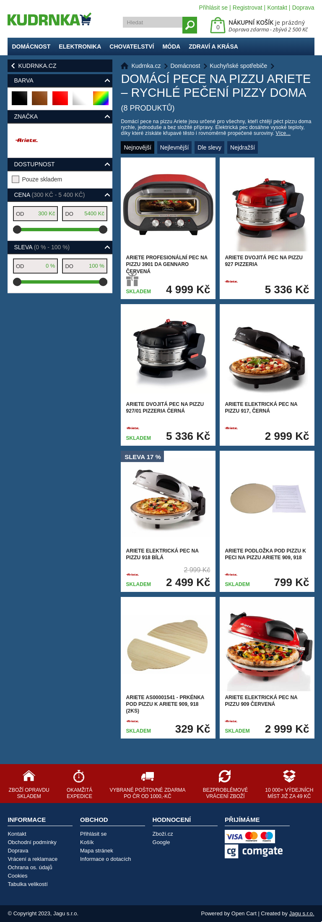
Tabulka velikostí (27, 884)
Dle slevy (209, 147)
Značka (26, 116)
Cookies (17, 876)
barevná (101, 101)
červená (60, 101)
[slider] (17, 229)
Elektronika (80, 46)
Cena (49, 194)
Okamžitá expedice (79, 793)
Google (161, 842)
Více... (283, 133)
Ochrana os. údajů (30, 867)
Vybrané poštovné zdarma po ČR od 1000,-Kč (147, 793)
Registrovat (247, 7)
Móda (171, 46)
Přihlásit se (213, 7)
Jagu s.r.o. (301, 913)
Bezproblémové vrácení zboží (225, 793)
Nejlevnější (174, 147)
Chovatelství (131, 46)
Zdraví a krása (213, 46)
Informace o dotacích (105, 859)
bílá (79, 101)
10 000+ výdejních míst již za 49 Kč (289, 793)
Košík (87, 842)
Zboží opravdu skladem (29, 793)
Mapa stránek (96, 850)
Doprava (303, 7)
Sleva (42, 247)
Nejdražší (242, 147)
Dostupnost (34, 164)
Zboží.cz (163, 834)
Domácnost (31, 46)
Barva (23, 80)
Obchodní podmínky (32, 842)
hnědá (40, 101)
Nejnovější (137, 147)
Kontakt (277, 7)
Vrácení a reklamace (32, 859)
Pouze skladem (42, 179)
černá (20, 101)
